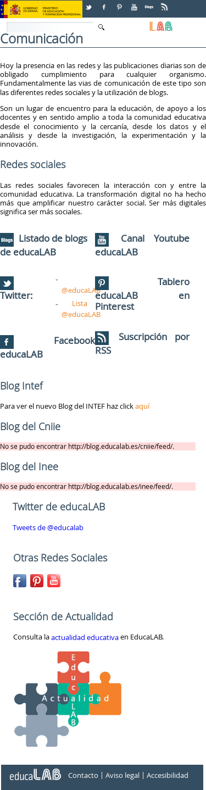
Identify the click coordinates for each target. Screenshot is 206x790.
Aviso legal (122, 775)
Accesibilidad (167, 775)
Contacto (83, 775)
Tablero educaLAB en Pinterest (142, 294)
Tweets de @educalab (48, 528)
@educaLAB (81, 290)
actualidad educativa (85, 638)
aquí (142, 406)
